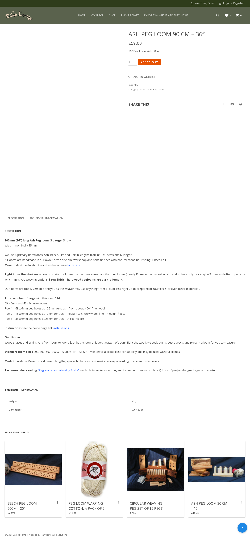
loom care (73, 265)
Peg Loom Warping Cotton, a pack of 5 (86, 506)
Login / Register (231, 3)
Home (82, 15)
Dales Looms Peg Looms (152, 89)
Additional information (46, 218)
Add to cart (149, 62)
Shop (112, 15)
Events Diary (130, 15)
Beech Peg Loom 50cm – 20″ (22, 506)
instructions (61, 328)
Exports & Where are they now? (166, 15)
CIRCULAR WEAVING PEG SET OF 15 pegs (146, 506)
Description (15, 218)
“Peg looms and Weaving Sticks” (58, 370)
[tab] (16, 218)
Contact (97, 15)
